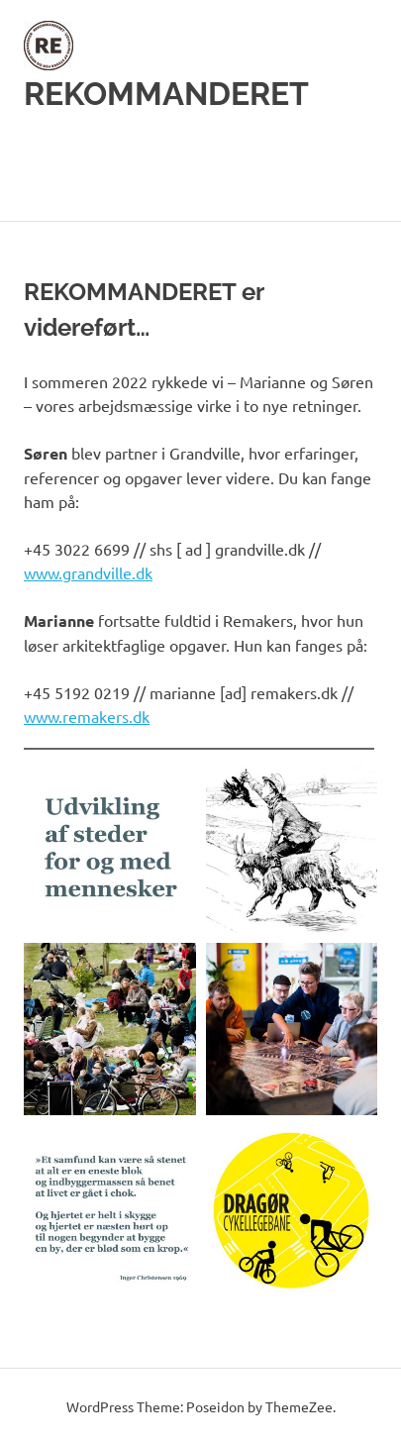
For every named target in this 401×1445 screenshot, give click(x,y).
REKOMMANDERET (166, 93)
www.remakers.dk (87, 716)
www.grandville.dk (88, 572)
